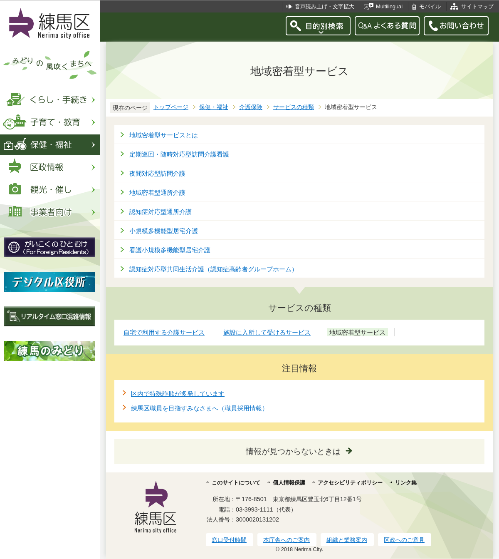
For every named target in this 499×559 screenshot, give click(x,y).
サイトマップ (477, 6)
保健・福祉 (213, 107)
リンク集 (406, 482)
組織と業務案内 (346, 540)
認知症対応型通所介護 (160, 211)
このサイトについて (236, 482)
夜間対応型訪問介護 (157, 173)
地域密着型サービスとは (163, 135)
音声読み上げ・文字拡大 (324, 6)
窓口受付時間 (229, 540)
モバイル (430, 6)
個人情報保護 (289, 482)
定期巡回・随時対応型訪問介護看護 (179, 154)
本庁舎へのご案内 (286, 540)
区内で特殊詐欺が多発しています (178, 393)
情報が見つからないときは (293, 451)
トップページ (170, 107)
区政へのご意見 (404, 540)
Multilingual (389, 6)
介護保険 (250, 107)
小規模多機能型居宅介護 (163, 230)
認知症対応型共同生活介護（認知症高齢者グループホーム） (213, 269)
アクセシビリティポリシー (350, 482)
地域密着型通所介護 (157, 192)
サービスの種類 (293, 107)
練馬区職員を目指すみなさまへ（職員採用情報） (199, 408)
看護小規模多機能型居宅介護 (169, 249)
